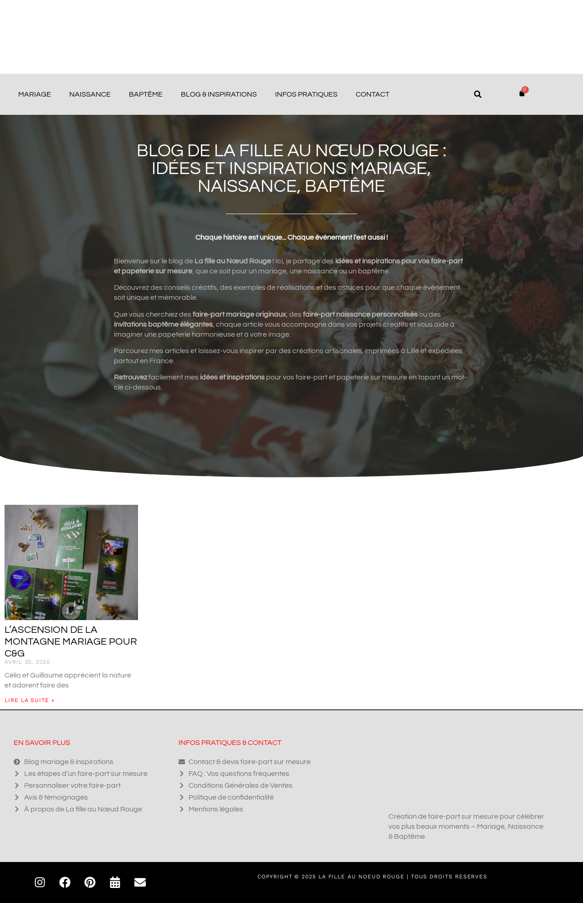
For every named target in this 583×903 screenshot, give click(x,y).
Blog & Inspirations (219, 94)
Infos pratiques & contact (230, 742)
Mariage (34, 94)
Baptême (146, 94)
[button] (478, 94)
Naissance (90, 94)
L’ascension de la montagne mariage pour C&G (71, 642)
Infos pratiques (306, 94)
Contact (372, 94)
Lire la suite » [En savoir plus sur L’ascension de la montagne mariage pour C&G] (30, 700)
